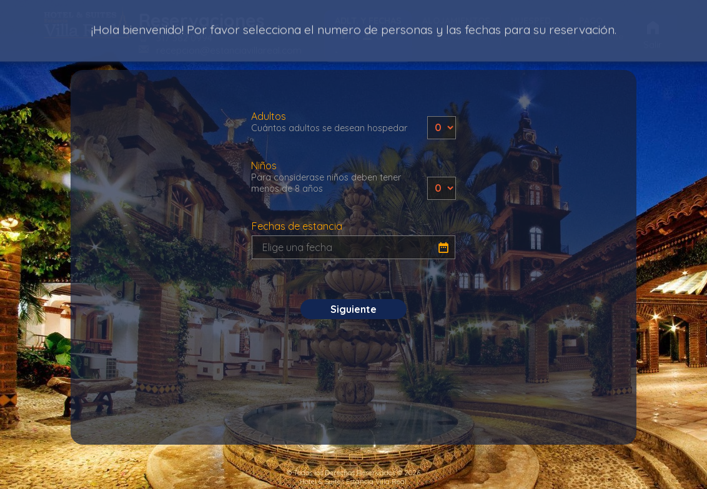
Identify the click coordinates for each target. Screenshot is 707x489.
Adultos (329, 122)
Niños (329, 176)
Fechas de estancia (297, 226)
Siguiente (353, 309)
